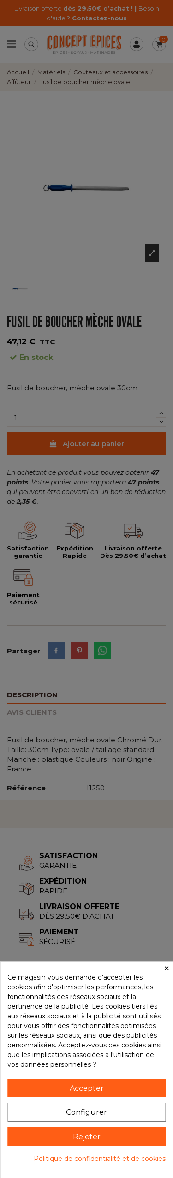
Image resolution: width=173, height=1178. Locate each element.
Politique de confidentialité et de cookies (100, 1158)
